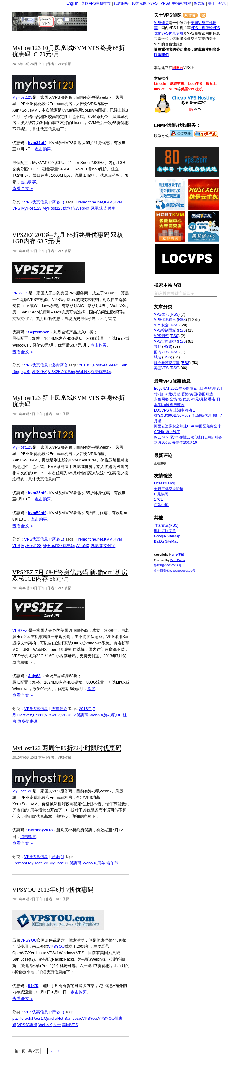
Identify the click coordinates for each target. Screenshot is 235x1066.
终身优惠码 (101, 371)
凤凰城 (97, 208)
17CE (158, 499)
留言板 (199, 3)
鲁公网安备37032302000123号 (174, 570)
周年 (101, 863)
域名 (157, 357)
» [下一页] (58, 1051)
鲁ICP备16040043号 (167, 565)
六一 (57, 1024)
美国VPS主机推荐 (96, 3)
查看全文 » (22, 188)
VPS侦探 (50, 21)
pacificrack (21, 1018)
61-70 (33, 985)
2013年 (85, 365)
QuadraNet (53, 1018)
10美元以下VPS (145, 3)
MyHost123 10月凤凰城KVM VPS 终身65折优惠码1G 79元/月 (68, 51)
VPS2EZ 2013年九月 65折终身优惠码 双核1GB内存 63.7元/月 (67, 238)
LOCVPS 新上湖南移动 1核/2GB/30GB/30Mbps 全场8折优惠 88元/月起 (188, 415)
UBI (27, 371)
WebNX (82, 208)
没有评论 (59, 365)
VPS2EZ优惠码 (61, 371)
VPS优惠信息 (36, 202)
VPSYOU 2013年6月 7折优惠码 (53, 889)
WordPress (177, 560)
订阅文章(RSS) (166, 525)
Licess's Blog (164, 483)
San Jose (73, 1018)
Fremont (83, 202)
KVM (108, 202)
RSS (174, 314)
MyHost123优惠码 (59, 208)
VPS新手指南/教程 (176, 3)
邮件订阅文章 (165, 531)
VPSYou (89, 1018)
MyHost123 (22, 97)
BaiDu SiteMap (166, 541)
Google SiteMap (167, 536)
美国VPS (70, 1024)
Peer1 (114, 365)
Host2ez (100, 365)
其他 (157, 346)
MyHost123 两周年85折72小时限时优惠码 (66, 748)
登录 (222, 3)
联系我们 (161, 55)
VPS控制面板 (165, 330)
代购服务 (121, 3)
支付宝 (109, 208)
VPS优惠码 (27, 1024)
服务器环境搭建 (167, 363)
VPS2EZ (20, 293)
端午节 (112, 863)
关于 (211, 3)
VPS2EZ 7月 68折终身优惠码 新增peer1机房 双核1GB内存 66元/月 (70, 575)
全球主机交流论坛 (168, 489)
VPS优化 (161, 314)
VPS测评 (161, 336)
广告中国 (161, 505)
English (72, 3)
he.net (97, 202)
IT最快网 (161, 494)
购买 (91, 688)
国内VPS (161, 352)
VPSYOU (28, 940)
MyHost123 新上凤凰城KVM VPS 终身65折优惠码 (68, 401)
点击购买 (43, 149)
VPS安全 (161, 325)
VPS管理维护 (165, 341)
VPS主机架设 (202, 28)
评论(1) (57, 202)
